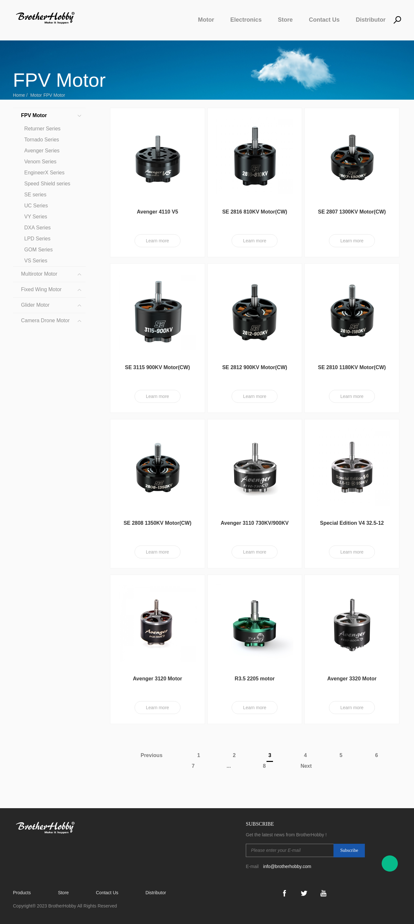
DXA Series (37, 227)
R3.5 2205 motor (255, 678)
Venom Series (40, 161)
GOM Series (38, 249)
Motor (206, 19)
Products (22, 892)
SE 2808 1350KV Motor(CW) (157, 523)
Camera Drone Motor (45, 320)
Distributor (371, 19)
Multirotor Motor (39, 274)
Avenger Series (42, 150)
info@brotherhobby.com (287, 866)
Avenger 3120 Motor (157, 678)
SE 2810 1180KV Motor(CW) (352, 367)
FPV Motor (54, 95)
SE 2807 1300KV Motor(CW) (352, 211)
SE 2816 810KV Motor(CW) (254, 211)
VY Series (35, 216)
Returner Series (42, 128)
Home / (21, 95)
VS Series (35, 260)
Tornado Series (41, 139)
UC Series (36, 205)
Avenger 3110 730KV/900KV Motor (255, 526)
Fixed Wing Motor (41, 289)
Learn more (157, 240)
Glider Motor (35, 305)
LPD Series (37, 238)
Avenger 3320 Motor (351, 678)
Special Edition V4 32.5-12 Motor (352, 526)
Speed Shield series (47, 183)
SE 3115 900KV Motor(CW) (157, 367)
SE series (35, 194)
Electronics (246, 19)
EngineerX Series (44, 172)
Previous (149, 755)
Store (285, 19)
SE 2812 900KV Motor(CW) (254, 367)
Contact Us (324, 19)
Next (308, 766)
